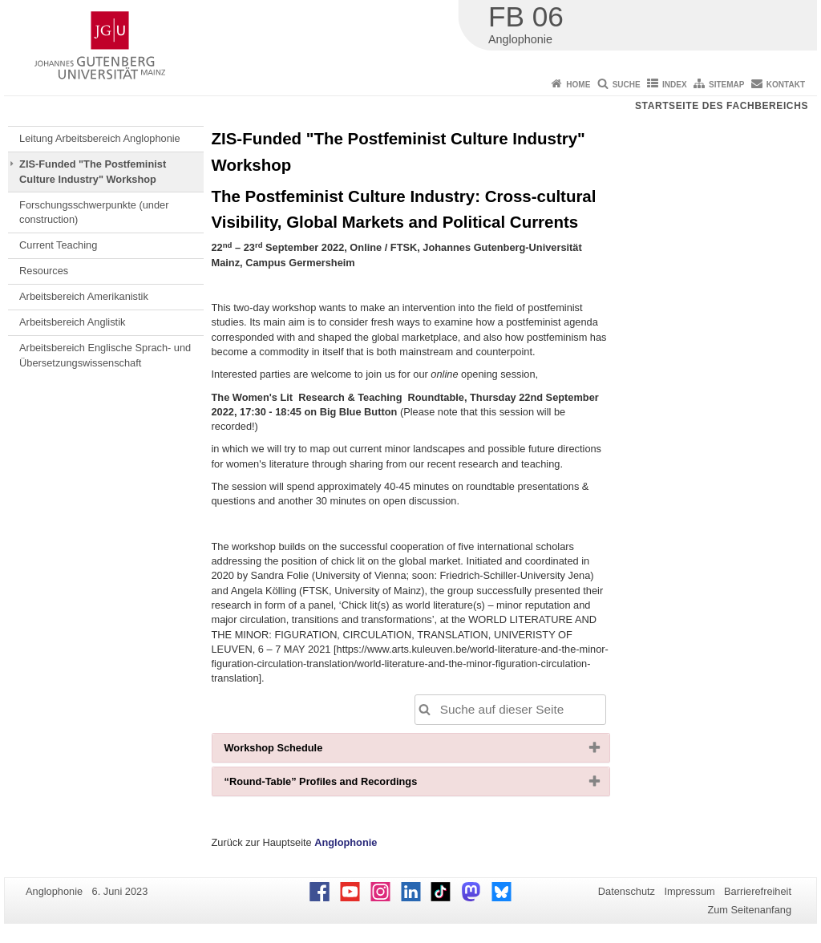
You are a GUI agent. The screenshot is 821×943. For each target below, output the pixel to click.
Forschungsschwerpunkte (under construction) (93, 212)
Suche (627, 84)
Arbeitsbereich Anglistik (72, 322)
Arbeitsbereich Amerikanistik (83, 296)
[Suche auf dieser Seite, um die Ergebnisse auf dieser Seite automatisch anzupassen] (510, 709)
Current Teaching (58, 245)
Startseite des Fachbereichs (721, 105)
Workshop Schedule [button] (299, 751)
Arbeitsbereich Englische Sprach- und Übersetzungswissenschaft (105, 355)
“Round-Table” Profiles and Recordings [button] (346, 785)
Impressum (689, 891)
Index (674, 84)
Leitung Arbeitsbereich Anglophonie (99, 138)
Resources (43, 271)
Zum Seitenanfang (749, 910)
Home (578, 84)
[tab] (410, 748)
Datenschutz (626, 891)
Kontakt (785, 84)
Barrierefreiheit (757, 891)
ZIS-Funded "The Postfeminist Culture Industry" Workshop (92, 171)
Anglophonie (345, 842)
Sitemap (726, 84)
